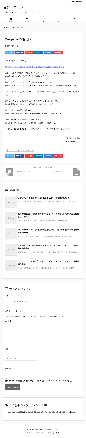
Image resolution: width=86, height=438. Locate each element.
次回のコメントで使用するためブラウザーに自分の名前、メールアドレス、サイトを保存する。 (39, 381)
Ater (78, 142)
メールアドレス (11, 359)
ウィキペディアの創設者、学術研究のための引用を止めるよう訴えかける (34, 67)
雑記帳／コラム (74, 138)
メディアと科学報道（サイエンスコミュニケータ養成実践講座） (44, 198)
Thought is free (54, 433)
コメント (8, 321)
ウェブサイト (10, 368)
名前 (7, 349)
